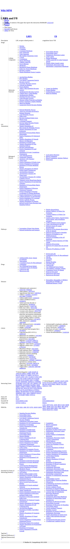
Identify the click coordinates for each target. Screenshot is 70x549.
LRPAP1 (35, 383)
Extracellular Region (52, 51)
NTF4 (35, 388)
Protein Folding (50, 457)
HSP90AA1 (31, 382)
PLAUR (25, 390)
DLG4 (33, 378)
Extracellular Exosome (52, 503)
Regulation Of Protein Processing (29, 460)
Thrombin (49, 258)
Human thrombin (51, 262)
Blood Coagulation (51, 156)
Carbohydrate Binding (52, 456)
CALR (18, 377)
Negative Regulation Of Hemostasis (56, 452)
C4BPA (29, 375)
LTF (40, 383)
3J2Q (52, 406)
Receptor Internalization (26, 147)
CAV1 (26, 377)
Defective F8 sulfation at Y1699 (55, 249)
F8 (56, 36)
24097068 (22, 322)
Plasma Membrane (24, 60)
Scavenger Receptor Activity (27, 83)
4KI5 (63, 406)
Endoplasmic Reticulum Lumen (55, 55)
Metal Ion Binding (24, 103)
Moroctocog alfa (24, 271)
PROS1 (58, 384)
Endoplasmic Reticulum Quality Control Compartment (55, 438)
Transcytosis (23, 160)
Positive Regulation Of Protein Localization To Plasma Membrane (29, 192)
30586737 (60, 327)
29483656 (38, 360)
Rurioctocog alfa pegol (52, 275)
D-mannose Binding (52, 485)
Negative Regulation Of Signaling (29, 503)
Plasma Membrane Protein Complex (30, 72)
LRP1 (29, 36)
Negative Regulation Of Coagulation (56, 454)
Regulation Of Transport (26, 528)
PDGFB (39, 388)
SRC (17, 395)
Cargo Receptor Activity (26, 98)
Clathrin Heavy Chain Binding (28, 93)
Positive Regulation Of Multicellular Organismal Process (30, 520)
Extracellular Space (51, 53)
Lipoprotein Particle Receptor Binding (30, 105)
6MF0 (52, 408)
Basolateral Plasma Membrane (28, 67)
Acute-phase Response (52, 155)
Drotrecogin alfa (51, 254)
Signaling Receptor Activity (27, 96)
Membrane (22, 65)
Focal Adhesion (24, 64)
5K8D (48, 408)
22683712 (35, 340)
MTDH (18, 388)
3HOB (48, 406)
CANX (22, 377)
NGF (21, 388)
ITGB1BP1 (19, 383)
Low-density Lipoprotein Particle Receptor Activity (29, 81)
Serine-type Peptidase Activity (55, 444)
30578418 (32, 357)
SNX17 (39, 393)
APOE (33, 373)
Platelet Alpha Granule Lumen (55, 63)
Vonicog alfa (49, 265)
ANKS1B (18, 373)
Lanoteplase (22, 264)
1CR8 (17, 407)
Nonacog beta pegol (52, 272)
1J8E (24, 407)
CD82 (40, 377)
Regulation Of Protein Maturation (29, 470)
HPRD (6, 30)
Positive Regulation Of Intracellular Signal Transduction (29, 455)
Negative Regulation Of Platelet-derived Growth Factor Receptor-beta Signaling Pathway (30, 203)
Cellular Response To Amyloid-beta (29, 196)
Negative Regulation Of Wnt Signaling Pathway (27, 145)
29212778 (37, 311)
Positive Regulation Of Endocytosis (29, 162)
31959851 (28, 294)
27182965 (28, 296)
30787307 (31, 291)
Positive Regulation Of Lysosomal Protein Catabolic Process (29, 199)
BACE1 (18, 375)
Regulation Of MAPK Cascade (28, 475)
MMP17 (39, 386)
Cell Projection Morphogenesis (28, 465)
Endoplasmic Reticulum (53, 467)
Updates (6, 25)
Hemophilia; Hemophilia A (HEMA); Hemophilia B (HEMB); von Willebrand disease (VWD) (57, 281)
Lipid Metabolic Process (26, 114)
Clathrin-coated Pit (24, 62)
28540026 (32, 304)
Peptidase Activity (51, 510)
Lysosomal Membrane (25, 51)
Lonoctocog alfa (24, 269)
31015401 (38, 335)
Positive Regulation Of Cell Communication (27, 438)
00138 (17, 399)
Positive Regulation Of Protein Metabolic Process (28, 468)
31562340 (27, 327)
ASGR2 (57, 381)
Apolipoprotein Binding (26, 95)
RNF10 (27, 391)
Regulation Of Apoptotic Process (29, 449)
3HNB (67, 405)
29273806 (22, 296)
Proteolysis (49, 446)
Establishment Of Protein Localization (57, 483)
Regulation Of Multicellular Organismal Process (27, 432)
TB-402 (48, 257)
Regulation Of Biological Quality (56, 501)
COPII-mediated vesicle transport (56, 222)
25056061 (32, 360)
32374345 (29, 363)
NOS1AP (26, 388)
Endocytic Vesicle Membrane (28, 69)
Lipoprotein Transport (25, 157)
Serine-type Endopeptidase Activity (56, 451)
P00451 (44, 403)
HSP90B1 (38, 382)
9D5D (56, 410)
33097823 (37, 293)
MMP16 (33, 386)
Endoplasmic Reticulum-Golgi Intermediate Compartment (55, 473)
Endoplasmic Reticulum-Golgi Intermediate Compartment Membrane (57, 65)
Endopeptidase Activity (53, 478)
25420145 (38, 309)
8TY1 (52, 410)
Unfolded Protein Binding (53, 442)
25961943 (31, 366)
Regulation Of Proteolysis (27, 480)
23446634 (62, 329)
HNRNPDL (24, 382)
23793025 (28, 342)
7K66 (60, 408)
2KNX (36, 407)
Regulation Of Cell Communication (29, 423)
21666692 (22, 342)
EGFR (37, 378)
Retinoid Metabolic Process (27, 110)
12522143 (50, 22)
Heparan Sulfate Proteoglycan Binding (30, 100)
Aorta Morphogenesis (25, 155)
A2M (29, 372)
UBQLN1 (45, 386)
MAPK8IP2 (26, 385)
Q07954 (18, 403)
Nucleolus (22, 47)
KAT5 (24, 383)
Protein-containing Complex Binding (30, 101)
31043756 (33, 306)
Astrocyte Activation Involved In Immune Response (29, 112)
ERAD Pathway (50, 441)
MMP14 (23, 386)
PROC (54, 384)
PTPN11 (36, 390)
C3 (26, 375)
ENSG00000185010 (48, 401)
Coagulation (49, 423)
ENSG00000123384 (22, 401)
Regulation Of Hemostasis (53, 462)
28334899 (37, 324)
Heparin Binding (24, 436)
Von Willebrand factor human (28, 266)
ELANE (18, 380)
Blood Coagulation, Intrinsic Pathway (57, 158)
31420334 (65, 332)
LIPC (28, 383)
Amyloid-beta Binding (26, 77)
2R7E (59, 405)
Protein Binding (24, 87)
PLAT (21, 390)
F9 (23, 380)
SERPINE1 (19, 393)
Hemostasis (49, 159)
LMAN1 (60, 382)
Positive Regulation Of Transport (29, 164)
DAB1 (25, 378)
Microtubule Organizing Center (28, 56)
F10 (43, 382)
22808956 (62, 326)
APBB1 (29, 373)
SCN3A (32, 391)
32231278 (33, 358)
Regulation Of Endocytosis (27, 142)
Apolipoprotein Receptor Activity (29, 92)
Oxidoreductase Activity (53, 92)
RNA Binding (23, 78)
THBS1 (27, 395)
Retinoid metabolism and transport (29, 230)
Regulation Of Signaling (26, 424)
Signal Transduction (25, 490)
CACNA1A (35, 375)
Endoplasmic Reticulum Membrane (56, 496)
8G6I (48, 410)
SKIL (28, 393)
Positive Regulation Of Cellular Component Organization (28, 443)
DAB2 (29, 378)
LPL (31, 383)
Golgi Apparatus (24, 54)
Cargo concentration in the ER (55, 224)
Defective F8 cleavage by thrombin (56, 232)
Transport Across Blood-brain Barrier (30, 180)
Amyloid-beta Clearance (26, 172)
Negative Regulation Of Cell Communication (27, 505)
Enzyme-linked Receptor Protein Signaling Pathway (29, 123)
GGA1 (51, 382)
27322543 (29, 340)
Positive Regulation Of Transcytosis (29, 195)
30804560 (22, 334)
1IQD (55, 405)
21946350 (35, 352)
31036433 (36, 298)
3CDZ (63, 405)
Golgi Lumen (50, 56)
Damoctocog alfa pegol (53, 273)
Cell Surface (23, 472)
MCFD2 (44, 384)
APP (37, 373)
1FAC (51, 405)
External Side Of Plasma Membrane (56, 490)
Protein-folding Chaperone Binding (56, 480)
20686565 (33, 321)
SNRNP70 (33, 393)
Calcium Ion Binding (25, 85)
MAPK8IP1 (19, 385)
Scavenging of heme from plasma (29, 228)
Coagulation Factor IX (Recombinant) (30, 263)
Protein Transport (51, 465)
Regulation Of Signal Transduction (29, 446)
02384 (44, 399)
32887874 (35, 363)
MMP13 (18, 386)
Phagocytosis (23, 119)
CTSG (21, 378)
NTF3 (31, 388)
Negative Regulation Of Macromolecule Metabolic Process (29, 127)
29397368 (29, 326)
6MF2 (56, 408)
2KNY (40, 407)
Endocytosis (23, 116)
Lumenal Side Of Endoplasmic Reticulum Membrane (55, 492)
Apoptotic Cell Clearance (26, 159)
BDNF (23, 375)
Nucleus (21, 46)
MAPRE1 (33, 385)
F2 (46, 382)
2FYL (32, 407)
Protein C (49, 260)
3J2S (55, 406)
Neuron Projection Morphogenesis (29, 488)
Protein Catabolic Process (53, 487)
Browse (6, 20)
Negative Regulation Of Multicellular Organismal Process (30, 477)
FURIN (27, 380)
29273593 (35, 348)
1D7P (48, 405)
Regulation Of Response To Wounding (57, 505)
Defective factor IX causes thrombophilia (54, 226)
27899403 (28, 290)
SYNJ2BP (22, 395)
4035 (17, 397)
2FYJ (28, 407)
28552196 (33, 308)
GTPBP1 (36, 380)
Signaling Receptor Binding (27, 413)
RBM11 (18, 391)
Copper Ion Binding (52, 88)
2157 (43, 397)
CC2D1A (31, 377)
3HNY (44, 406)
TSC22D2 (64, 384)
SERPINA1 (38, 391)
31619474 (34, 294)
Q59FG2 (23, 403)
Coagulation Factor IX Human (28, 267)
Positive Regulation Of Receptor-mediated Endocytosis (29, 494)
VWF (50, 386)
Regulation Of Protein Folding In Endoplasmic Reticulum (55, 512)
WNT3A (32, 395)
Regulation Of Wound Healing (55, 488)
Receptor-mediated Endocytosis (28, 118)
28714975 (37, 319)
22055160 (22, 290)
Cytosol (21, 57)
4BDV (59, 406)
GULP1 (18, 382)
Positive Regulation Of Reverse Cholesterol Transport (28, 189)
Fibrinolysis (49, 482)
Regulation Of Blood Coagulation (56, 464)
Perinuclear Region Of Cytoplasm (29, 523)
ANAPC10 (35, 372)
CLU (17, 378)
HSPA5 (55, 382)
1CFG (44, 405)
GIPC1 (31, 380)
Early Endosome (24, 52)
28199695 (22, 330)
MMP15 (28, 386)
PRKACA (31, 390)
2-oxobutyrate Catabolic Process (55, 521)
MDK (38, 385)
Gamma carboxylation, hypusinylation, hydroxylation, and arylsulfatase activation (57, 219)
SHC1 (24, 393)
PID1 (17, 390)
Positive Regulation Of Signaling (29, 441)
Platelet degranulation (52, 209)
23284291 (30, 355)
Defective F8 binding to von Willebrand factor (54, 235)
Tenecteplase (23, 261)
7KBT (64, 408)
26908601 (57, 330)
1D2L (21, 407)
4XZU (44, 408)
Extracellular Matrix (25, 434)
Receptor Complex (24, 70)
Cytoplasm (22, 49)
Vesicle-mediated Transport (54, 508)
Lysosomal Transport (25, 121)
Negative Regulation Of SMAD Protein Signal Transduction (28, 169)
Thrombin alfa (50, 263)
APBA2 (24, 373)
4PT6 (66, 406)
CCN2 (36, 377)
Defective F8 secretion (52, 244)
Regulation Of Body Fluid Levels (56, 429)
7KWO (44, 410)
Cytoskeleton (23, 59)
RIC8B (23, 391)
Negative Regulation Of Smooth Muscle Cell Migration (28, 140)
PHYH (50, 384)
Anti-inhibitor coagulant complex (56, 268)
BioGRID (7, 29)
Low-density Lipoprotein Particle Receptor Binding (29, 419)
